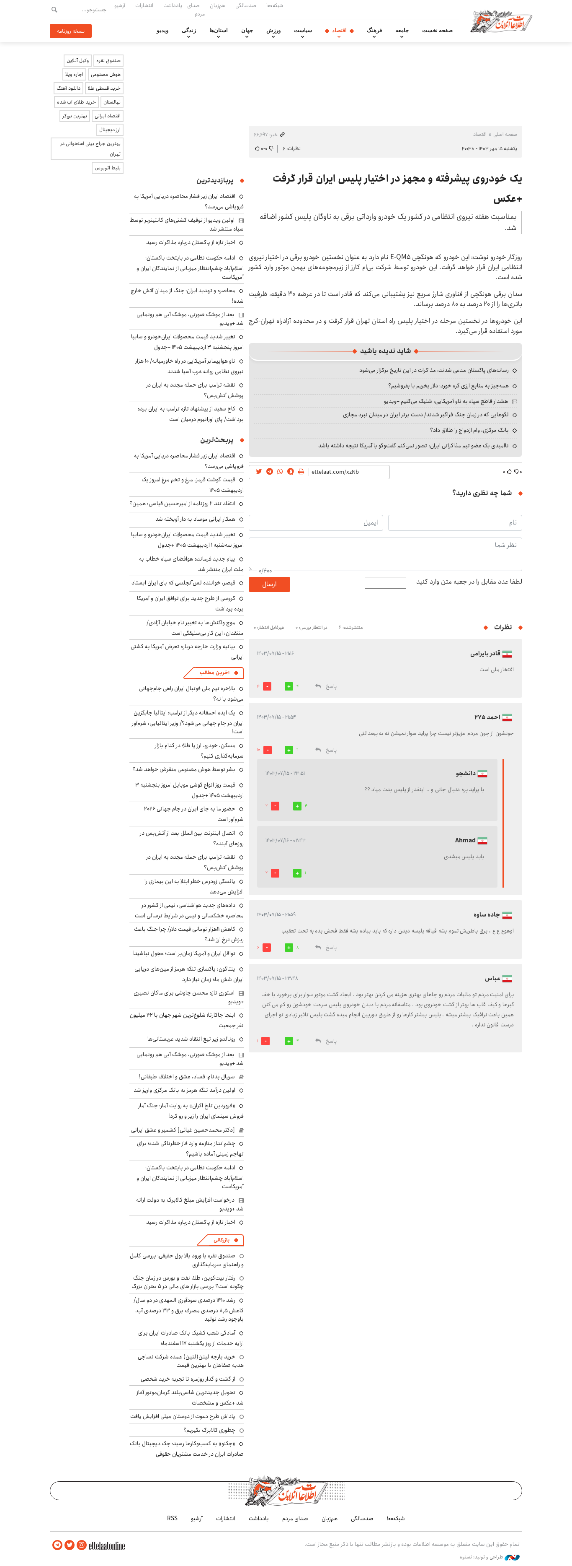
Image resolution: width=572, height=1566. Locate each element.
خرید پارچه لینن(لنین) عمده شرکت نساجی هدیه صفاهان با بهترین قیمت (191, 1361)
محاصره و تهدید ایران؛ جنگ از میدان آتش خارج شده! (187, 296)
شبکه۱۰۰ (274, 5)
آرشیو (119, 5)
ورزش (273, 31)
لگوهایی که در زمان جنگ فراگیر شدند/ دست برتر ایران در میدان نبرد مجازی (426, 414)
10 (258, 749)
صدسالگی (245, 5)
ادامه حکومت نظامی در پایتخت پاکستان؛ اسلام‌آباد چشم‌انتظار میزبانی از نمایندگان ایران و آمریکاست (190, 267)
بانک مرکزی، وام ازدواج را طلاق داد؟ (469, 430)
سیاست (303, 31)
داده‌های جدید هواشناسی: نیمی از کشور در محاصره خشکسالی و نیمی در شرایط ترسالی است (189, 910)
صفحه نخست (437, 31)
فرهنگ (374, 31)
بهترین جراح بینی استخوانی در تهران (90, 149)
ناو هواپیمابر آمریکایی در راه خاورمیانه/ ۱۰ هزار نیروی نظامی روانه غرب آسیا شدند (189, 366)
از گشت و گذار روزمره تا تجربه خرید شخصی (188, 1379)
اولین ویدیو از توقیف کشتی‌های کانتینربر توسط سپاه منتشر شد (187, 224)
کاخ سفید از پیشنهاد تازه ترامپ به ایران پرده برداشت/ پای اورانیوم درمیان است (190, 414)
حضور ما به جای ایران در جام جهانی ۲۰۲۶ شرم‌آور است (194, 814)
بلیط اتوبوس (108, 168)
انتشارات (144, 5)
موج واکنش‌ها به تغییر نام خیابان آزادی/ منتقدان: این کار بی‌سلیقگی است (195, 628)
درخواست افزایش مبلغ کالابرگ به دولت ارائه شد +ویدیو (190, 1204)
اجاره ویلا (74, 74)
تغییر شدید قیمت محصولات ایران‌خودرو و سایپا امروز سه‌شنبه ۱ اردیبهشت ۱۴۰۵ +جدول (187, 540)
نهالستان (112, 102)
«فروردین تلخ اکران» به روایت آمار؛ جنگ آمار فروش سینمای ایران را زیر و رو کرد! (191, 1111)
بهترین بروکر (74, 116)
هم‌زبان (217, 5)
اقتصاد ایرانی (108, 116)
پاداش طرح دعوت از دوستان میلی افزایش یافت (182, 1416)
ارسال (269, 584)
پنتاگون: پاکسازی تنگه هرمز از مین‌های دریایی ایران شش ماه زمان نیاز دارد (189, 974)
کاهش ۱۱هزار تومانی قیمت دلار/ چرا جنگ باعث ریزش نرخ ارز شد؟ (189, 934)
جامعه (402, 31)
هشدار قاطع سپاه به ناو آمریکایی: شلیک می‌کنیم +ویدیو (446, 401)
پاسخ (331, 686)
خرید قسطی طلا (104, 88)
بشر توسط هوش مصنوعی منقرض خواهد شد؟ (183, 769)
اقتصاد (339, 31)
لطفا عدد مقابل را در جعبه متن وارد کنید (469, 582)
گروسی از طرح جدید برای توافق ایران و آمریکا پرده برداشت (190, 603)
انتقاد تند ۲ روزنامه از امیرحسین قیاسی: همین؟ (182, 503)
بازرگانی (221, 1240)
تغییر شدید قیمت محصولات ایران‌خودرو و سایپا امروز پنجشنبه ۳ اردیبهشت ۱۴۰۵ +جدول (187, 342)
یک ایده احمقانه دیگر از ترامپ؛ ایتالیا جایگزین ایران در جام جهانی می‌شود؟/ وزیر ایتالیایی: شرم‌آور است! (188, 722)
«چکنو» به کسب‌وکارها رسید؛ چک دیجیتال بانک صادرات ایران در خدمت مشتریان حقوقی (187, 1449)
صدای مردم (196, 9)
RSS (172, 1518)
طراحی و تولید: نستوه (490, 1557)
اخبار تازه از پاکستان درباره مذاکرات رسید (190, 242)
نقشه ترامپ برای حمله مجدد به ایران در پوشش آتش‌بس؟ (195, 390)
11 (297, 749)
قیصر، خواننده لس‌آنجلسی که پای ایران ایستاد (183, 582)
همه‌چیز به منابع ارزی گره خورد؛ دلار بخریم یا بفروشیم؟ (448, 385)
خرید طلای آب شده (76, 102)
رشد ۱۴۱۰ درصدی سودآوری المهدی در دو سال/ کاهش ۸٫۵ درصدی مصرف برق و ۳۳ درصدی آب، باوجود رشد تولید (189, 1310)
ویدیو (162, 31)
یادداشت (172, 5)
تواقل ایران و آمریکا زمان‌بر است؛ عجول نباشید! (183, 953)
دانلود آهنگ (68, 88)
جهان (247, 31)
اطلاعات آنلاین (501, 21)
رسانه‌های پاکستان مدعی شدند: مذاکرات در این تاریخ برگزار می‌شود (434, 370)
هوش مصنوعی (106, 74)
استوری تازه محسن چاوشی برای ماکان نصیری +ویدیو (189, 997)
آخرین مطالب (214, 673)
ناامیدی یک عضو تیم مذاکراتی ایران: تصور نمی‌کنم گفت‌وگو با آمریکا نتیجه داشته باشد (413, 445)
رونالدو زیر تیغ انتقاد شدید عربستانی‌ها (191, 1039)
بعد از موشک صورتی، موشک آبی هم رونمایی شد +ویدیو (190, 318)
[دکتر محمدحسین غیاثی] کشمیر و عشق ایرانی (183, 1130)
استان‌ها (218, 31)
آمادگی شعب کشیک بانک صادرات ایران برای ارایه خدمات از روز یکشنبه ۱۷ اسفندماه (191, 1338)
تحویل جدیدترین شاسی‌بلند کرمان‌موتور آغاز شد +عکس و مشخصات (190, 1398)
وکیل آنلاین (78, 61)
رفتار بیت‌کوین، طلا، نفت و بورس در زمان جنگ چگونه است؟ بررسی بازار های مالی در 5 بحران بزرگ (187, 1282)
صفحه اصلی (505, 134)
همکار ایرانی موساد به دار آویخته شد (195, 519)
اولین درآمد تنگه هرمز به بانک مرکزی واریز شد (184, 1090)
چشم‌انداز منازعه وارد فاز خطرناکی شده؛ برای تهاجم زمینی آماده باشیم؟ (190, 1148)
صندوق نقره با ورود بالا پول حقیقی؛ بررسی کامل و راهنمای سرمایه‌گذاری (187, 1260)
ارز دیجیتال (110, 130)
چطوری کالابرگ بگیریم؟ (209, 1430)
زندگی (189, 31)
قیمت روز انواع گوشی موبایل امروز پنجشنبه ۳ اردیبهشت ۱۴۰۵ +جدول (189, 790)
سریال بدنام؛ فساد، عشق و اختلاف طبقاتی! (187, 1076)
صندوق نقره (108, 61)
